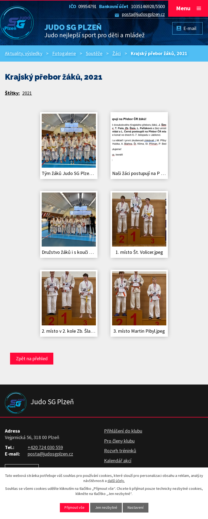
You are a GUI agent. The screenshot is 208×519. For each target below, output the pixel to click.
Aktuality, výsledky (23, 53)
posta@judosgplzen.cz (143, 14)
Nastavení (136, 507)
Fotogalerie (64, 53)
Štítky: (12, 93)
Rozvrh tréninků (120, 450)
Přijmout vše (74, 507)
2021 (27, 93)
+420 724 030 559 (45, 447)
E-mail (189, 28)
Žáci (116, 53)
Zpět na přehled (32, 358)
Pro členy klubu (119, 441)
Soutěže (94, 53)
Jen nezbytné (106, 507)
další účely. (116, 480)
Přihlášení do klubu (123, 431)
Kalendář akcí (117, 460)
